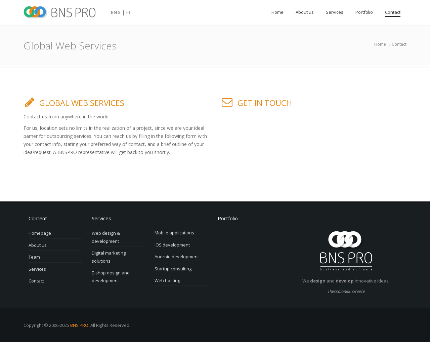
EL (128, 12)
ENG (116, 12)
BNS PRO (79, 325)
